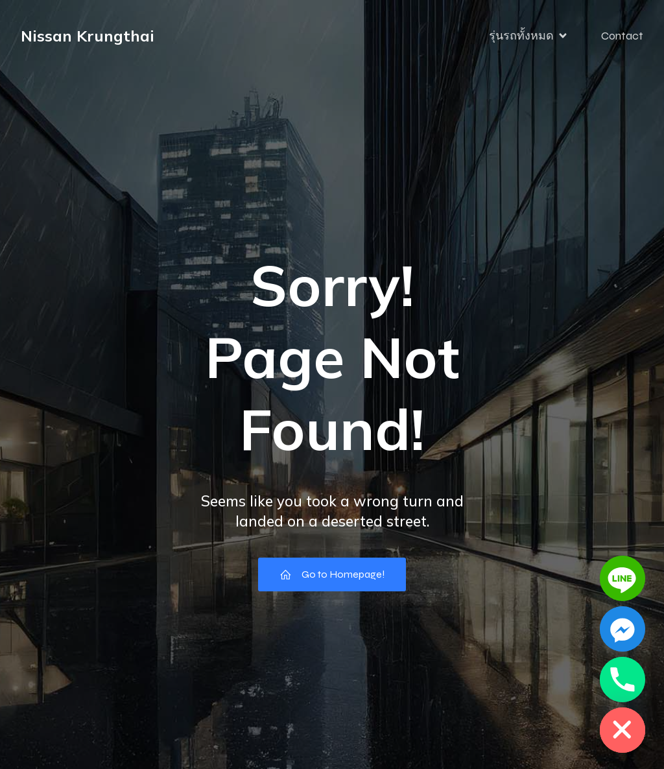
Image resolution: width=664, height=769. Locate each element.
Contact (622, 36)
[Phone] (622, 679)
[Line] (622, 578)
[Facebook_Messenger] (622, 629)
